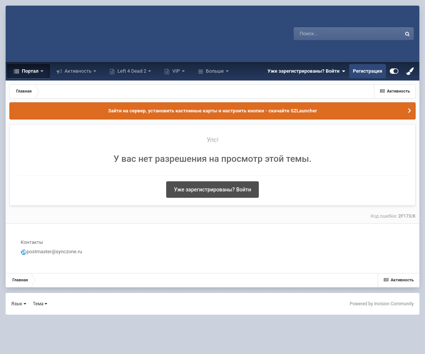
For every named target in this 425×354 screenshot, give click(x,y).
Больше (215, 71)
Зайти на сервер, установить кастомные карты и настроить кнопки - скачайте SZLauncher (212, 111)
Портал (30, 71)
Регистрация (367, 71)
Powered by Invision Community (382, 303)
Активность (78, 71)
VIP (176, 71)
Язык (18, 303)
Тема (40, 303)
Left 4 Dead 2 (131, 71)
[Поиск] (334, 33)
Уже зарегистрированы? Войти (306, 71)
